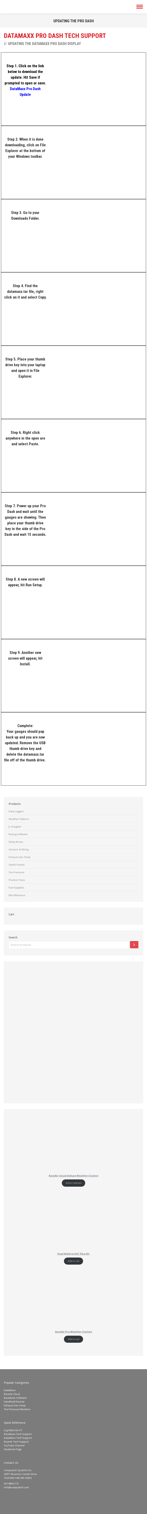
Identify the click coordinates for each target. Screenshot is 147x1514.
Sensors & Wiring (19, 849)
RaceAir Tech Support (16, 1441)
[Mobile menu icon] (139, 6)
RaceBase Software (15, 1397)
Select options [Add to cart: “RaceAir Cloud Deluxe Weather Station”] (74, 1183)
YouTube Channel (14, 1445)
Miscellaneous (17, 895)
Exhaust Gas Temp (19, 857)
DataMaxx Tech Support (18, 1438)
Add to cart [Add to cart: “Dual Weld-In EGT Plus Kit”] (73, 1261)
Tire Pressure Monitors (17, 1409)
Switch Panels (17, 864)
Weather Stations (19, 819)
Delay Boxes (16, 842)
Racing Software (18, 834)
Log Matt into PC (13, 1430)
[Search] (134, 944)
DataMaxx (10, 1390)
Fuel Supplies (16, 887)
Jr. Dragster (15, 826)
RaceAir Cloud (12, 1394)
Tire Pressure (16, 872)
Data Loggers (16, 811)
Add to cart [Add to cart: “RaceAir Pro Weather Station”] (73, 1339)
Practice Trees (17, 880)
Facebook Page (13, 1449)
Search (13, 937)
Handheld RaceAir (14, 1401)
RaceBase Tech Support (18, 1434)
